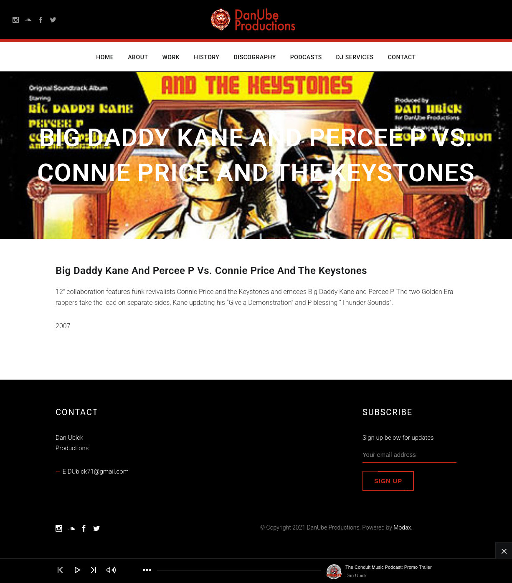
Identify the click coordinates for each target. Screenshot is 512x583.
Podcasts (306, 57)
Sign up (388, 480)
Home (105, 57)
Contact (402, 57)
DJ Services (355, 57)
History (206, 57)
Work (171, 57)
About (138, 57)
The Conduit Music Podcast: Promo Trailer (388, 567)
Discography (254, 57)
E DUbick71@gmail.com (96, 471)
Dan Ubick (356, 575)
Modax (402, 527)
